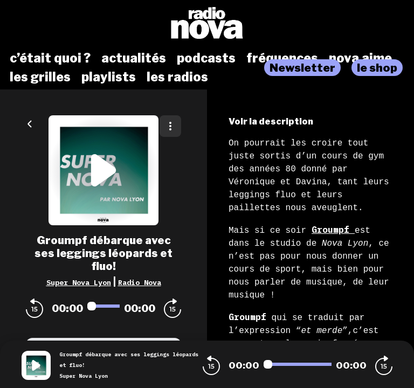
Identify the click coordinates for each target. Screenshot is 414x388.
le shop (377, 67)
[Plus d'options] (170, 126)
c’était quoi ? (50, 58)
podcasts (206, 58)
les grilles (40, 77)
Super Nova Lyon (78, 282)
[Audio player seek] (103, 306)
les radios (177, 77)
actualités (133, 58)
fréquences (282, 58)
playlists (108, 77)
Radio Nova (139, 282)
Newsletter (302, 67)
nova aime (360, 58)
